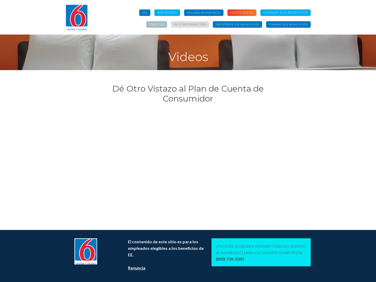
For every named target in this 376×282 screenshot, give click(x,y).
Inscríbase (242, 12)
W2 (144, 12)
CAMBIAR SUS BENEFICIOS (285, 12)
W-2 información (190, 24)
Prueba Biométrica (203, 12)
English (156, 24)
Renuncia (136, 267)
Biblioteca (167, 12)
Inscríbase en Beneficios (237, 24)
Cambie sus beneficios (288, 24)
